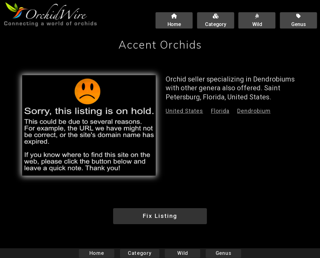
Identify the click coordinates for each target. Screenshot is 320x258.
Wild (182, 253)
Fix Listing (160, 215)
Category (140, 253)
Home (96, 253)
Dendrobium (254, 111)
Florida (220, 111)
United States (184, 111)
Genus (223, 253)
